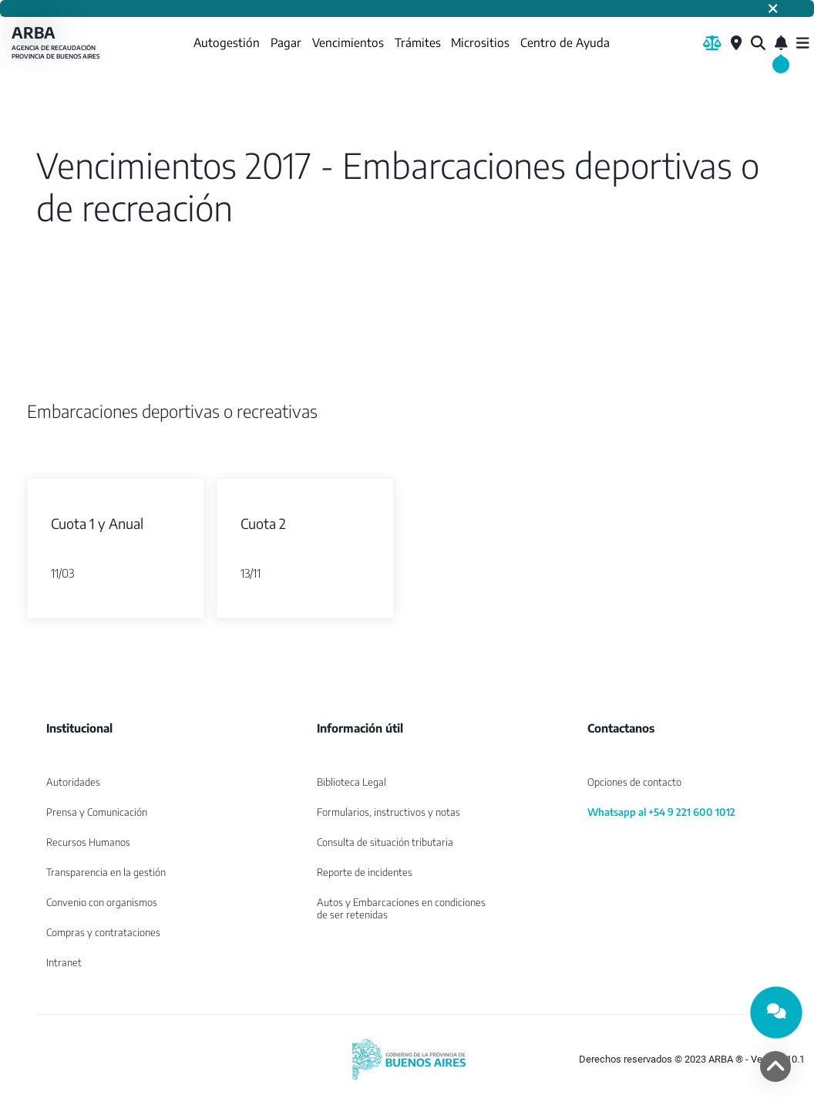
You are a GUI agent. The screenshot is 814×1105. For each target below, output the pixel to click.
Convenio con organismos (101, 902)
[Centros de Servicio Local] (736, 43)
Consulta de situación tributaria (385, 842)
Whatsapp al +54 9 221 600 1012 (661, 812)
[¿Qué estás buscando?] (758, 43)
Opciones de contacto (634, 782)
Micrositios (480, 42)
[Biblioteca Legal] (712, 43)
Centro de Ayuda (565, 42)
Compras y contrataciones (103, 932)
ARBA (58, 43)
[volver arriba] (775, 1066)
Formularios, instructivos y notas (388, 812)
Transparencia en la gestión (106, 872)
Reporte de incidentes (364, 872)
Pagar (286, 42)
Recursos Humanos (88, 842)
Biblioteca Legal (351, 782)
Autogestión (226, 42)
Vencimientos (348, 42)
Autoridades (73, 782)
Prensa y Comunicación (96, 812)
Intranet (64, 962)
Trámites (418, 42)
